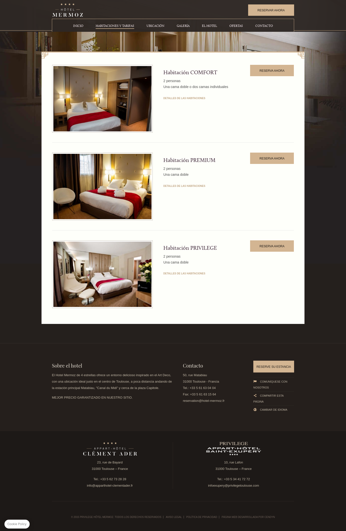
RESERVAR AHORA (271, 10)
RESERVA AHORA (272, 70)
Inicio (78, 26)
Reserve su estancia (274, 367)
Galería (183, 26)
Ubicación (155, 26)
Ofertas (236, 26)
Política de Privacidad (201, 517)
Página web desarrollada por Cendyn (248, 517)
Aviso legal (174, 517)
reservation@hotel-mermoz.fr (204, 401)
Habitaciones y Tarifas (115, 26)
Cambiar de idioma (270, 409)
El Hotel (209, 26)
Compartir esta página (268, 398)
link (110, 448)
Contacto (264, 26)
